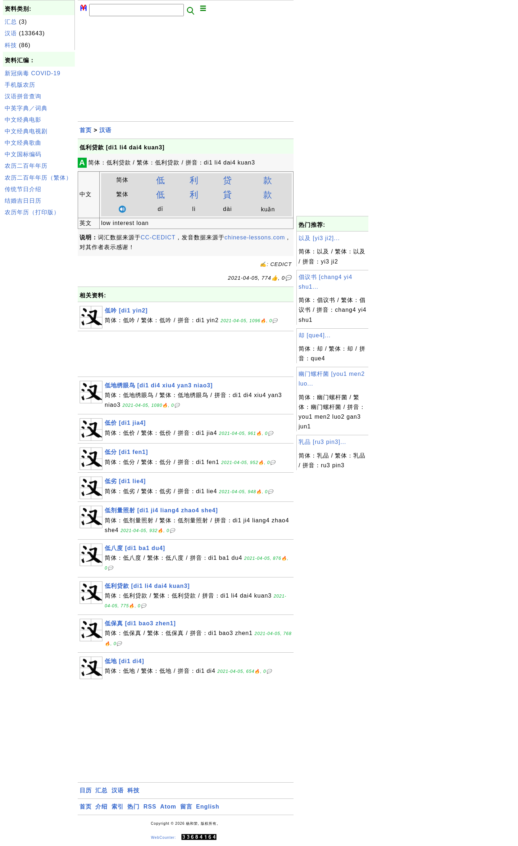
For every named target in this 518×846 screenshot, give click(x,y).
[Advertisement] (39, 327)
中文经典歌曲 (23, 143)
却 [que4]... (315, 335)
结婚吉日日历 (23, 201)
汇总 (11, 22)
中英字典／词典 (26, 108)
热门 (133, 807)
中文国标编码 (23, 154)
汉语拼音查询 (23, 96)
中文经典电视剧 (26, 131)
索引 (118, 807)
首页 (85, 130)
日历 (85, 790)
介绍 (101, 807)
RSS (150, 807)
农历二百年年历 (26, 166)
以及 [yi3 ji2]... (319, 238)
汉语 (11, 33)
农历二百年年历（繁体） (38, 178)
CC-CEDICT (158, 237)
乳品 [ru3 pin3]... (322, 442)
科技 (11, 45)
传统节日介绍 (23, 189)
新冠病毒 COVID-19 (32, 73)
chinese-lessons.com (254, 237)
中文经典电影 (23, 120)
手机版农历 (20, 85)
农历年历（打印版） (32, 212)
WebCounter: (163, 837)
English (207, 807)
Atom (168, 807)
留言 (186, 807)
